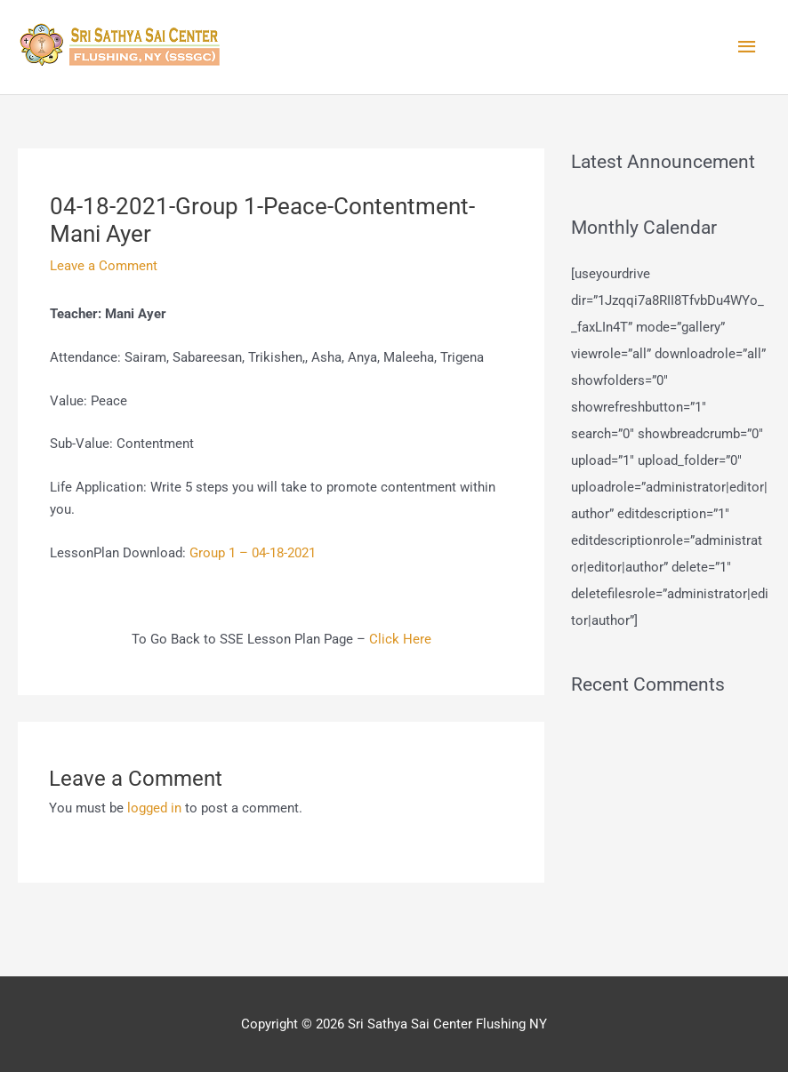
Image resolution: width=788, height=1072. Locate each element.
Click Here (400, 639)
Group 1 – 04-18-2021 (252, 553)
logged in (154, 808)
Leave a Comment (103, 266)
